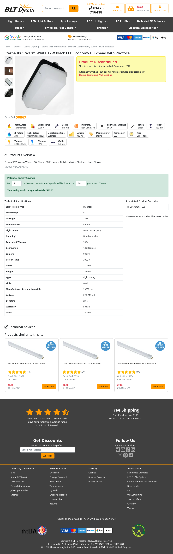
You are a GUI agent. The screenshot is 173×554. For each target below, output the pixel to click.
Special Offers (134, 499)
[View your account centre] (159, 8)
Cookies (92, 472)
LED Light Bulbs (41, 21)
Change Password (58, 477)
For (9, 183)
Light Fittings (68, 21)
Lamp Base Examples (137, 472)
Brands (101, 28)
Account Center (58, 468)
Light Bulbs (15, 21)
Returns (53, 503)
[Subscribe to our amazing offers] (47, 449)
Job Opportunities (19, 490)
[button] (165, 365)
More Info (49, 386)
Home (7, 46)
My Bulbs (54, 490)
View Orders (55, 481)
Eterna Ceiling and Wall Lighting (95, 74)
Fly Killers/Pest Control (59, 28)
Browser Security (97, 477)
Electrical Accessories (142, 28)
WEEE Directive (134, 494)
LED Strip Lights (96, 21)
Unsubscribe (56, 499)
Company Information (23, 468)
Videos (130, 508)
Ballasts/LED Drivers (150, 21)
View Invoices (56, 485)
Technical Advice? (20, 327)
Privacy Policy (95, 481)
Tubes (19, 28)
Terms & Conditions (20, 485)
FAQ (129, 490)
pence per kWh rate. (97, 183)
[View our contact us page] (117, 8)
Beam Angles (133, 485)
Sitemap (15, 494)
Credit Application (58, 494)
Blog (13, 472)
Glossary (131, 503)
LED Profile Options (136, 477)
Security (93, 468)
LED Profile (121, 21)
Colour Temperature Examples (142, 481)
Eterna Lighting (31, 46)
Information (134, 468)
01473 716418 (96, 10)
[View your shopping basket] (138, 8)
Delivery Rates (17, 481)
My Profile (54, 472)
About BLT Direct (19, 477)
